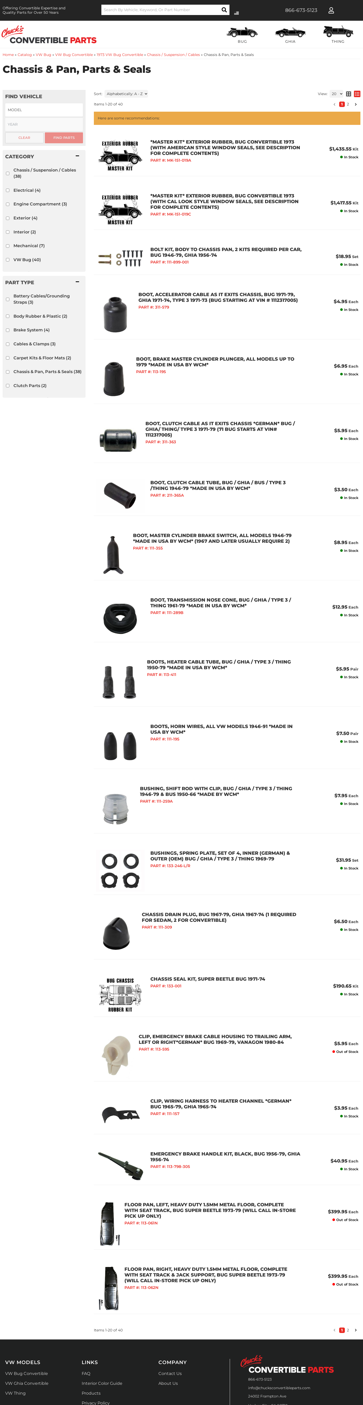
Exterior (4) (25, 218)
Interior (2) (24, 232)
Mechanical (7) (29, 245)
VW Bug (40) (27, 259)
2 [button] (348, 1228)
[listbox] (44, 110)
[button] (44, 156)
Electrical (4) (27, 190)
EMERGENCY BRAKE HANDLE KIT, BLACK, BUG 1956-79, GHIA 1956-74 (214, 1062)
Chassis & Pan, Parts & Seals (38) (47, 371)
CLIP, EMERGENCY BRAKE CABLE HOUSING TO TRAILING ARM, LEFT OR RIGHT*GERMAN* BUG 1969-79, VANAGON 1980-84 (215, 953)
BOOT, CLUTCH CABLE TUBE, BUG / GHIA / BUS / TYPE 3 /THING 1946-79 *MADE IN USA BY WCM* (216, 459)
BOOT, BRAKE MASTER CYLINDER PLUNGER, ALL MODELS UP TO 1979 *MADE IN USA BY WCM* (218, 342)
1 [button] (342, 1228)
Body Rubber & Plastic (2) (40, 316)
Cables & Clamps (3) (34, 343)
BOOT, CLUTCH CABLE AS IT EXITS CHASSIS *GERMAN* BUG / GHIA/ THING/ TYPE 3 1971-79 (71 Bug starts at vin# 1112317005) (218, 406)
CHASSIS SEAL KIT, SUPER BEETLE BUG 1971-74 (196, 902)
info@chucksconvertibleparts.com (279, 1286)
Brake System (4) (31, 329)
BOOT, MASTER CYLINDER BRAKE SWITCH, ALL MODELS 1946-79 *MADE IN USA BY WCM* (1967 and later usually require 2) (218, 504)
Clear (24, 137)
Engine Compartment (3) (40, 204)
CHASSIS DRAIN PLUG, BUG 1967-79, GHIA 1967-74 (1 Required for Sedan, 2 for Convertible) (216, 844)
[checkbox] (7, 173)
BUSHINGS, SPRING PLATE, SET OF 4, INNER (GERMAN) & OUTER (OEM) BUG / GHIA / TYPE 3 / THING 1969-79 (218, 792)
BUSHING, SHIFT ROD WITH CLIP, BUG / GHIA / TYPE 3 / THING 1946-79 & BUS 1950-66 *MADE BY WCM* (215, 729)
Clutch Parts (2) (30, 385)
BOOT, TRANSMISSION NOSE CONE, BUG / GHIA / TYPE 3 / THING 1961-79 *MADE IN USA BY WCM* (217, 569)
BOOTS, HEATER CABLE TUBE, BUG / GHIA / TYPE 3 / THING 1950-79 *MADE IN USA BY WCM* (218, 620)
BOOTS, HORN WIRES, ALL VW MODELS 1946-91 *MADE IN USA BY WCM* (216, 677)
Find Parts (64, 137)
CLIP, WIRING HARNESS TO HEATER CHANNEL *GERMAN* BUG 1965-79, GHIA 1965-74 (215, 1017)
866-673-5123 (260, 1277)
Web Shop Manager (246, 1387)
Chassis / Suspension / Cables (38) (44, 173)
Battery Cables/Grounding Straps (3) (41, 299)
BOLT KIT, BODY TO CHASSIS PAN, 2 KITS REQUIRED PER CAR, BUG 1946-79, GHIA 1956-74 (214, 236)
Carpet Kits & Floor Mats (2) (42, 357)
